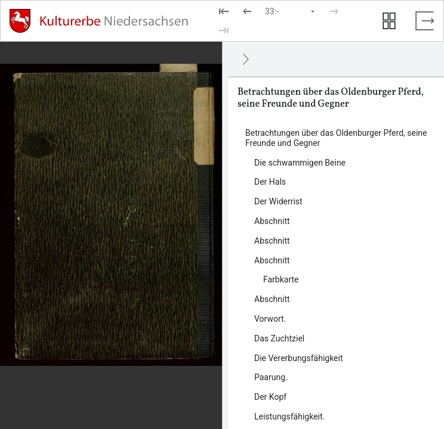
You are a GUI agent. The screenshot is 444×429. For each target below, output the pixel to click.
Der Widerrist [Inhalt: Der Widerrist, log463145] (278, 201)
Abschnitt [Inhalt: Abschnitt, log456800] (272, 221)
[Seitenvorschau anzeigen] (389, 21)
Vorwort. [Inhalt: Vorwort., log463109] (270, 319)
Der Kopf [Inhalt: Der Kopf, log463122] (270, 397)
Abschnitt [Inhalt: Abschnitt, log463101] (272, 260)
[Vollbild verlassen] (424, 20)
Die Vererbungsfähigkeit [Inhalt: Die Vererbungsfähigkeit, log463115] (298, 358)
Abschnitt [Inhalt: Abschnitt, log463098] (272, 240)
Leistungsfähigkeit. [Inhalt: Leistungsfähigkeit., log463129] (289, 416)
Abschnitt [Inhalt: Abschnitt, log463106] (272, 299)
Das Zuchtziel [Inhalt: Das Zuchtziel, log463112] (279, 338)
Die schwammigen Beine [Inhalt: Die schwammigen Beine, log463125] (300, 162)
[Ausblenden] (246, 59)
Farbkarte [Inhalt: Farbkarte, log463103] (281, 279)
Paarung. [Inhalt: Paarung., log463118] (271, 377)
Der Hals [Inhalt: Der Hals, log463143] (270, 181)
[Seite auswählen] (290, 11)
